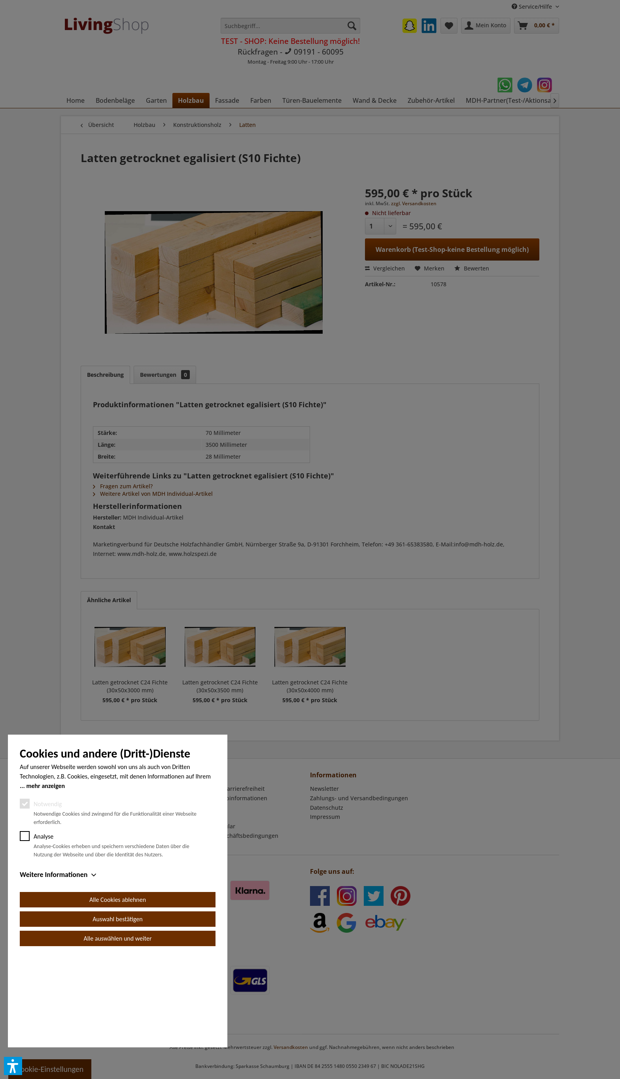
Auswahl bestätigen (117, 1008)
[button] (13, 1066)
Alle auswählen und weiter (118, 1028)
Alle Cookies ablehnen (117, 989)
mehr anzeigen (45, 875)
